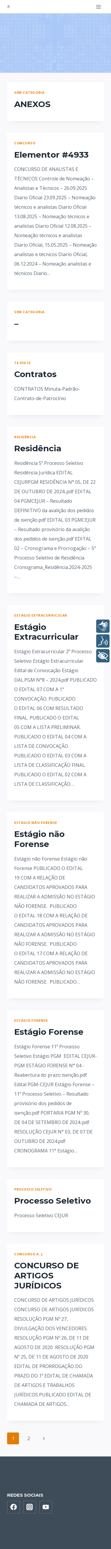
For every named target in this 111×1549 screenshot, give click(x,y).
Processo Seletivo (33, 1189)
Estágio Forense (31, 1020)
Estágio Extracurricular (40, 615)
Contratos (35, 374)
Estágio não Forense (35, 822)
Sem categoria (29, 92)
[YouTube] (45, 1507)
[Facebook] (13, 1507)
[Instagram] (29, 1507)
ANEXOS (32, 104)
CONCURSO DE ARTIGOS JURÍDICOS (46, 1275)
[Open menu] (98, 6)
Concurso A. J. (29, 1254)
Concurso (24, 143)
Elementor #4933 (51, 155)
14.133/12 (22, 362)
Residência (25, 437)
